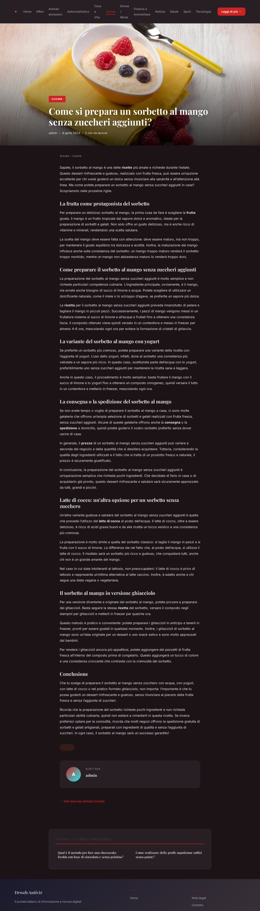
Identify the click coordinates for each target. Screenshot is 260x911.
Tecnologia (203, 11)
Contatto (197, 905)
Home (27, 11)
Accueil (64, 155)
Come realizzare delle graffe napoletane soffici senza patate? (169, 855)
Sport (187, 11)
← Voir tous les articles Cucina (82, 801)
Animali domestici (55, 11)
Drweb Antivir (28, 892)
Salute (174, 11)
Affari (40, 11)
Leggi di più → (231, 11)
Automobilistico (78, 11)
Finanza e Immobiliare (142, 11)
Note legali (199, 898)
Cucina (110, 11)
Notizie (160, 11)
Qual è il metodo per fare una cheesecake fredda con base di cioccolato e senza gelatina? (90, 855)
